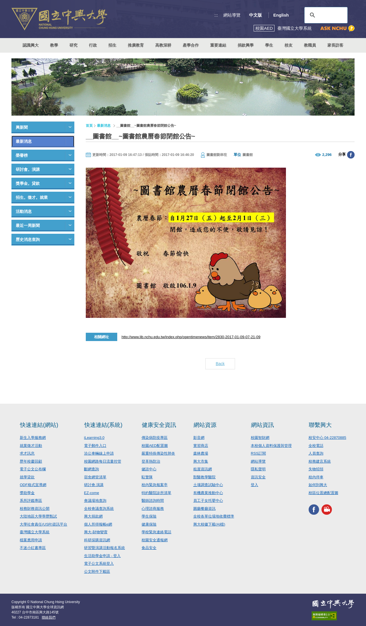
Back (220, 363)
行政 (93, 45)
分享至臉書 (351, 155)
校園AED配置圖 (155, 445)
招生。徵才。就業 (32, 197)
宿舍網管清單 (95, 477)
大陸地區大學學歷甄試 (38, 516)
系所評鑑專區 (31, 500)
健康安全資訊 (159, 425)
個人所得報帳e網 (98, 524)
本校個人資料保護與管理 (271, 445)
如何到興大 (318, 485)
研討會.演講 (94, 485)
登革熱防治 (151, 461)
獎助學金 (27, 493)
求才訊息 (27, 453)
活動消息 (24, 211)
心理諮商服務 (153, 508)
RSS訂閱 (258, 453)
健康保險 (149, 524)
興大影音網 (326, 509)
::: (216, 15)
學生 (269, 45)
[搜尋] (325, 15)
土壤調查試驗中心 (208, 485)
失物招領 (316, 469)
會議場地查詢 (95, 500)
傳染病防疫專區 (155, 437)
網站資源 (205, 425)
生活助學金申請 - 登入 (102, 556)
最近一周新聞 (28, 225)
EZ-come (91, 493)
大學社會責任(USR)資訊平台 (43, 524)
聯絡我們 (48, 617)
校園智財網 (260, 437)
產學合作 (191, 45)
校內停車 (316, 477)
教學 (54, 45)
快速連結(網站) (39, 425)
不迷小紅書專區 (33, 548)
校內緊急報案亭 (155, 485)
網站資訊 (262, 425)
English (281, 15)
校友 (289, 45)
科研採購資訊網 (97, 540)
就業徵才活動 (31, 445)
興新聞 (22, 127)
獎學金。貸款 (28, 183)
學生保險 (149, 516)
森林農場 (200, 453)
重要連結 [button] (218, 45)
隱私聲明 (258, 469)
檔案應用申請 (31, 540)
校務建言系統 (320, 461)
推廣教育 (136, 45)
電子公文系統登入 (99, 563)
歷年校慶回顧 (31, 461)
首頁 (89, 126)
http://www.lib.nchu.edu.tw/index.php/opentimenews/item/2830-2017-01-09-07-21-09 (191, 337)
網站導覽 (231, 15)
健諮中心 (149, 469)
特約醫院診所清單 (156, 493)
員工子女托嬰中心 (208, 500)
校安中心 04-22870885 (327, 437)
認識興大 (31, 45)
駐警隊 (147, 477)
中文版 (255, 15)
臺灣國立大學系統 (34, 532)
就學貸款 (27, 477)
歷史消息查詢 (28, 239)
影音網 (198, 437)
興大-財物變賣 (96, 532)
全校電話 (316, 445)
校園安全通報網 (155, 540)
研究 (73, 45)
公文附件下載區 (97, 571)
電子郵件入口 (95, 445)
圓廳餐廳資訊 (204, 508)
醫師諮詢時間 (153, 500)
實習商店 (200, 445)
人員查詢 (316, 453)
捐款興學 (246, 45)
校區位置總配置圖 (323, 493)
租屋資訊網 (202, 469)
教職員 (310, 45)
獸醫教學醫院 (204, 477)
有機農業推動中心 (208, 493)
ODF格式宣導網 (33, 485)
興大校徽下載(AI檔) (209, 524)
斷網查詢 (91, 469)
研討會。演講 (28, 169)
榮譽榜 (22, 155)
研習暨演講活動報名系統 (104, 548)
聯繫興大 (320, 425)
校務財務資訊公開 (34, 508)
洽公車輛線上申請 (99, 453)
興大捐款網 (93, 516)
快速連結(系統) (103, 425)
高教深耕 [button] (163, 45)
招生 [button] (112, 45)
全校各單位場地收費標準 (213, 516)
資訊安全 (258, 477)
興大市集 (200, 461)
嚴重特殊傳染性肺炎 (158, 453)
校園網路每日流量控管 (102, 461)
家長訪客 (335, 45)
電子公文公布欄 (33, 469)
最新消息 (24, 141)
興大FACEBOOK (314, 509)
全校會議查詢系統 (99, 508)
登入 (254, 485)
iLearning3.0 (94, 437)
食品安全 (149, 548)
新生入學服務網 (33, 437)
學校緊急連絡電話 (156, 532)
